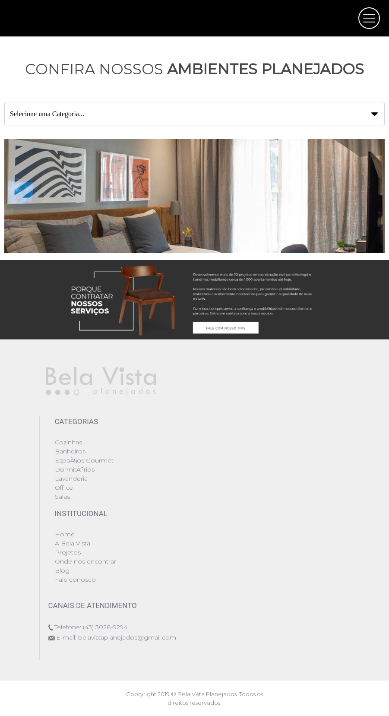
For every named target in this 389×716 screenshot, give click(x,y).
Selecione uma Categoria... (189, 113)
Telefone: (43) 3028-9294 (90, 627)
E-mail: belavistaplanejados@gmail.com (116, 637)
